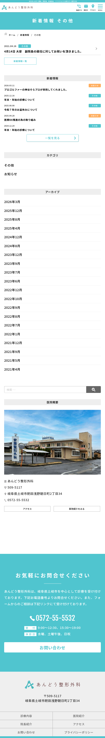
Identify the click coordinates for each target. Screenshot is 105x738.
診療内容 (26, 716)
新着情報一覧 (20, 61)
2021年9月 (12, 352)
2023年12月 (13, 255)
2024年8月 (12, 246)
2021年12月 (13, 343)
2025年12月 (13, 211)
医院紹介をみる (77, 509)
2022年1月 (12, 334)
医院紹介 (79, 716)
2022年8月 (12, 317)
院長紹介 (26, 725)
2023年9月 (12, 264)
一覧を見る (52, 138)
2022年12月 (13, 290)
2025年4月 (12, 229)
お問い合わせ (52, 648)
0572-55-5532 (55, 618)
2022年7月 (12, 326)
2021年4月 (12, 370)
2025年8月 (12, 220)
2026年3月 (12, 202)
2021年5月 (12, 361)
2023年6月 (12, 281)
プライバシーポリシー (78, 733)
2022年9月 (12, 308)
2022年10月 (13, 299)
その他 (9, 166)
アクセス (27, 509)
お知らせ (10, 174)
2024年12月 (13, 237)
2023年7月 (12, 273)
